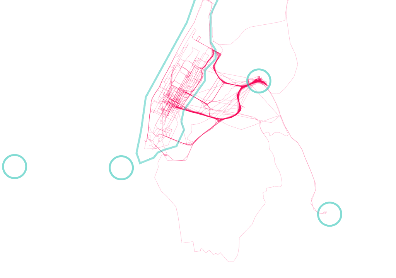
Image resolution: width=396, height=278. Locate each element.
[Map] (198, 139)
